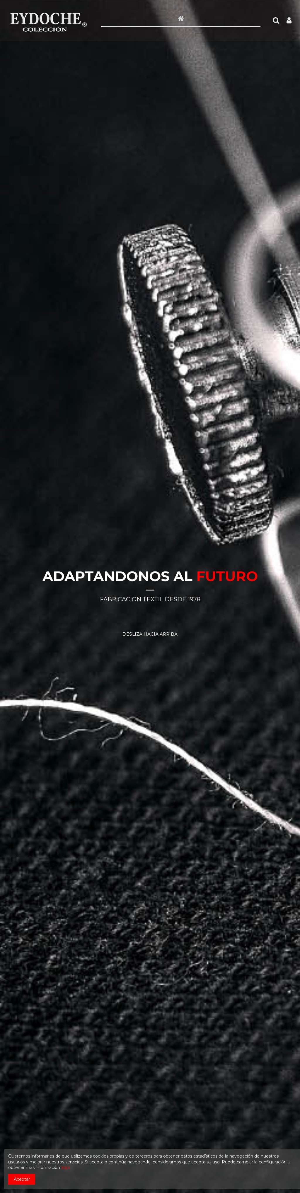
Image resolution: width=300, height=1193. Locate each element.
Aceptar (22, 1179)
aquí (65, 1167)
